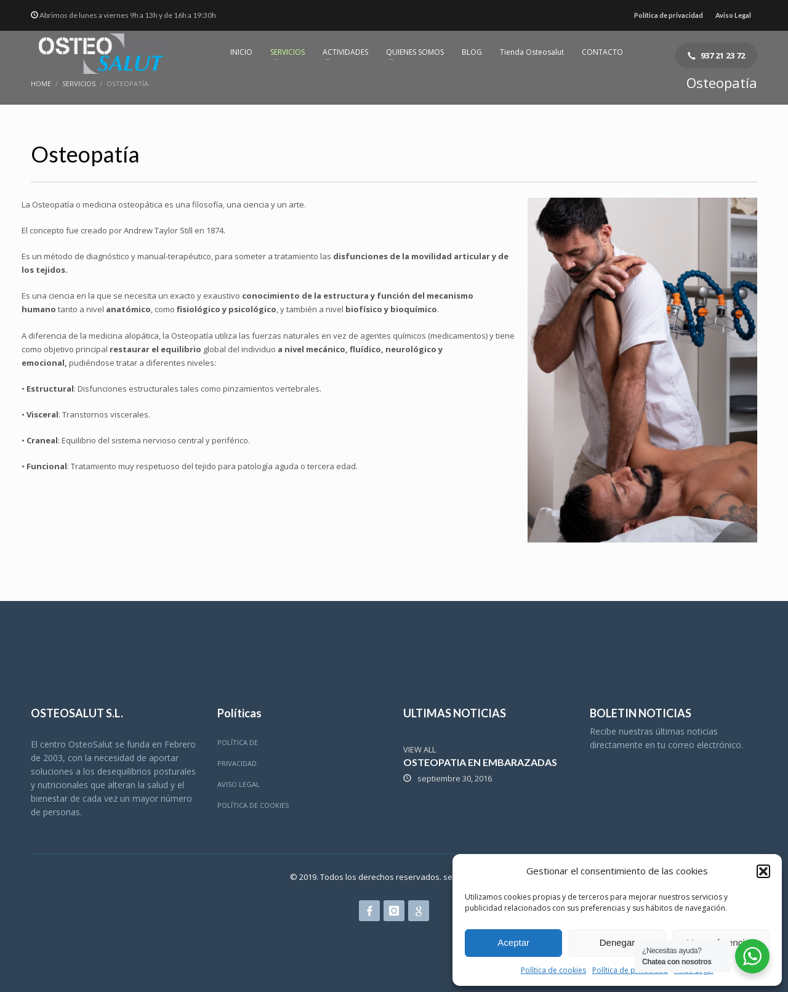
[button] (763, 871)
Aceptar (513, 942)
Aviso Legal (733, 15)
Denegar (617, 942)
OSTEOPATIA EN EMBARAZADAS (480, 762)
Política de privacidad (630, 970)
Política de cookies (553, 970)
